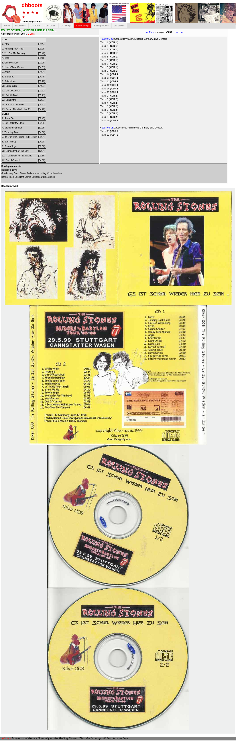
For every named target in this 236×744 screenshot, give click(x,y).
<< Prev (149, 32)
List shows (20, 25)
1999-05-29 (107, 39)
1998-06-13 (107, 127)
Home (7, 25)
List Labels (119, 25)
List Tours (35, 25)
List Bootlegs (82, 25)
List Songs (66, 25)
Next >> (177, 32)
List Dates (50, 25)
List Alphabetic (101, 25)
